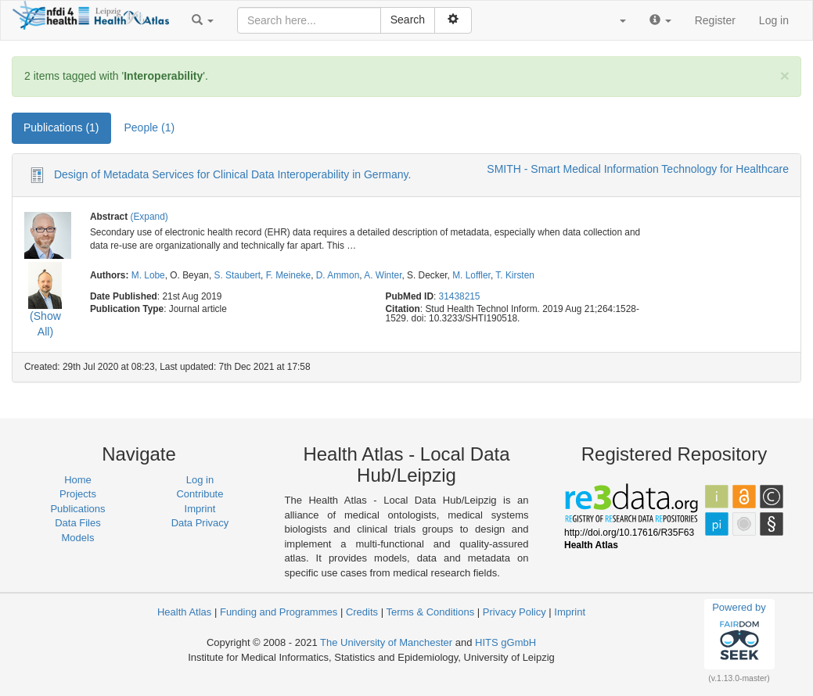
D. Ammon (338, 275)
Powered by (739, 633)
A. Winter (382, 275)
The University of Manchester (386, 642)
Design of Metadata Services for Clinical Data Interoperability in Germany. (233, 174)
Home (78, 480)
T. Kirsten (514, 275)
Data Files (78, 523)
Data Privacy (200, 523)
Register (715, 20)
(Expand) (148, 216)
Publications (77, 509)
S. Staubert (237, 275)
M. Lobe (148, 275)
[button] (202, 20)
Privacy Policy (514, 612)
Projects (77, 494)
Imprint (200, 509)
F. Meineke (288, 275)
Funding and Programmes (278, 612)
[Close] (785, 75)
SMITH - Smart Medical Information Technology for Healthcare (638, 169)
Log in (774, 20)
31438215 (459, 296)
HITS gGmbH (505, 642)
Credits (362, 612)
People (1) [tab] (149, 127)
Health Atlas (184, 612)
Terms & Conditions (430, 612)
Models (78, 538)
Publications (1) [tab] (61, 127)
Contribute (199, 494)
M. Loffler (471, 275)
